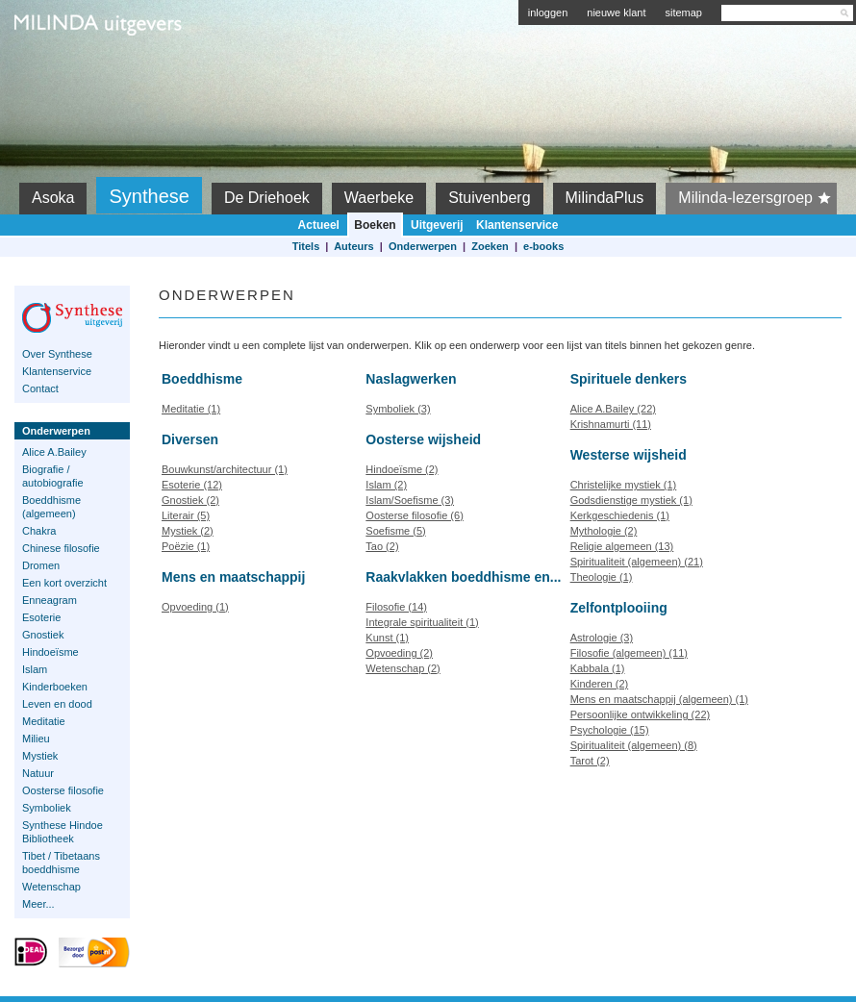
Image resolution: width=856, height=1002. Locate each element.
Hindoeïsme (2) (401, 469)
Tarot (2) (590, 760)
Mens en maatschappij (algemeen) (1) (659, 699)
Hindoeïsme (50, 652)
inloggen (548, 12)
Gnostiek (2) (190, 500)
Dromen (41, 565)
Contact (40, 388)
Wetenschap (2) (402, 668)
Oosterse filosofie (63, 790)
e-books (543, 246)
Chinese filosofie (61, 548)
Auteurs (354, 246)
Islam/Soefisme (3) (409, 500)
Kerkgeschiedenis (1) (619, 515)
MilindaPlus (605, 197)
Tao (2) (381, 546)
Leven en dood (57, 704)
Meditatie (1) (191, 408)
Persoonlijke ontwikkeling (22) (640, 714)
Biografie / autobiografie (53, 475)
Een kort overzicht (64, 583)
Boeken (374, 225)
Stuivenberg (489, 197)
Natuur (38, 773)
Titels (306, 246)
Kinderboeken (55, 686)
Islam (34, 669)
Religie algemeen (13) (622, 546)
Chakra (39, 531)
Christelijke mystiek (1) (623, 484)
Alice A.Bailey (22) (613, 408)
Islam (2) (386, 484)
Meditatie (43, 721)
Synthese (149, 196)
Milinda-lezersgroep (757, 198)
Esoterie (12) (192, 484)
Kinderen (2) (599, 683)
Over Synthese (57, 354)
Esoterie (41, 617)
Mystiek (40, 756)
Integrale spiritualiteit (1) (421, 622)
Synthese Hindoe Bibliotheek (62, 831)
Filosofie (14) (396, 607)
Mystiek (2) (188, 531)
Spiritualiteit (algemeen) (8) (633, 745)
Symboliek (46, 808)
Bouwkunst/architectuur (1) (225, 469)
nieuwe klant (616, 12)
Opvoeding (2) (399, 653)
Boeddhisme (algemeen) (51, 506)
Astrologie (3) (601, 637)
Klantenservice (517, 225)
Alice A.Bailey (54, 452)
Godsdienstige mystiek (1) (631, 500)
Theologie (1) (601, 577)
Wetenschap (51, 886)
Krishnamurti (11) (610, 424)
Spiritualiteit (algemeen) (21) (636, 561)
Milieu (36, 738)
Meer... (38, 904)
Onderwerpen (423, 246)
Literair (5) (186, 515)
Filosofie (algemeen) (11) (629, 653)
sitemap (683, 12)
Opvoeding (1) (195, 607)
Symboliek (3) (397, 408)
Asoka (53, 197)
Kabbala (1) (597, 668)
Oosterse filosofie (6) (414, 515)
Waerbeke (379, 197)
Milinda (54, 69)
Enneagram (49, 600)
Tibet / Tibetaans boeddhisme (61, 862)
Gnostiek (42, 634)
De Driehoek (267, 197)
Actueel (319, 225)
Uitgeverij (437, 225)
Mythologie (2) (604, 531)
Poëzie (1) (186, 546)
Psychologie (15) (609, 730)
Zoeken (490, 246)
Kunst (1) (387, 637)
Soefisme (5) (395, 531)
